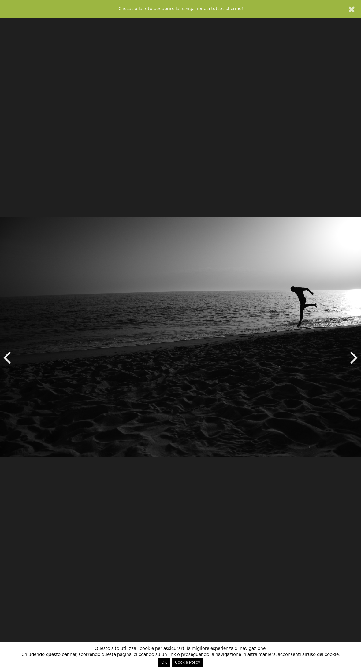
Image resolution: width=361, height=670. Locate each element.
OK (164, 662)
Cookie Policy (187, 662)
